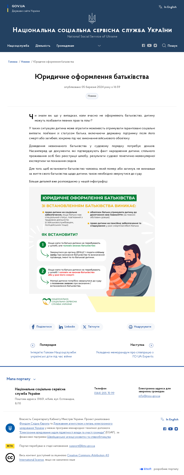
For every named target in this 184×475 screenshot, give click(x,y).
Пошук (173, 46)
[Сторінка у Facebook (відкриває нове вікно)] (143, 45)
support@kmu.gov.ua (82, 446)
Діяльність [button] (42, 46)
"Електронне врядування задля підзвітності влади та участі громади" (62, 432)
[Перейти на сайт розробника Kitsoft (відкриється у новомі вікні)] (146, 469)
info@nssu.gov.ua (149, 396)
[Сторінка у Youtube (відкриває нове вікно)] (149, 45)
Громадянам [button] (65, 46)
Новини (92, 96)
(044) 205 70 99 (104, 393)
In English (170, 7)
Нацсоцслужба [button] (18, 46)
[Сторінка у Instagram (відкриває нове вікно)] (155, 45)
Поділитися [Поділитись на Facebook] (44, 326)
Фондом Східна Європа (34, 423)
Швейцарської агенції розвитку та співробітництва (79, 436)
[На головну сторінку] (92, 25)
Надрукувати (142, 326)
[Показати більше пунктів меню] (99, 46)
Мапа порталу (19, 379)
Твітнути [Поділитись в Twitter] (93, 326)
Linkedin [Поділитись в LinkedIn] (70, 326)
